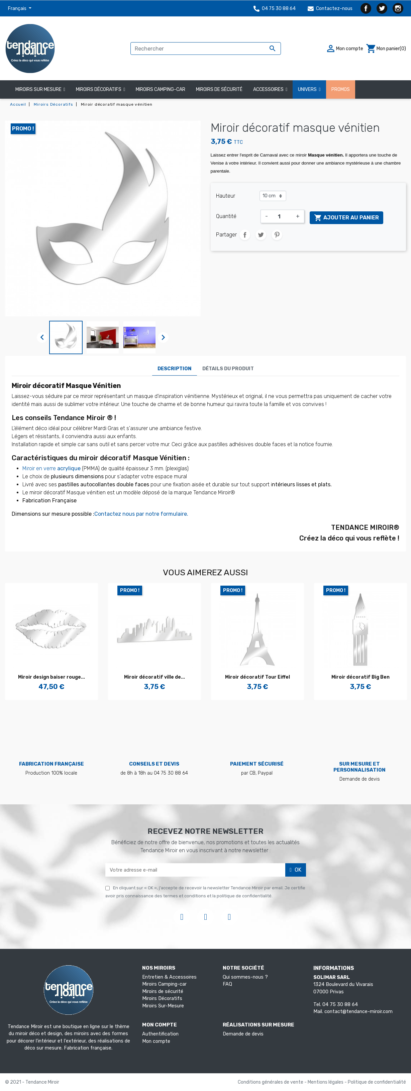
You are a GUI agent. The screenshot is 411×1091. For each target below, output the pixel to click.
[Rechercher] (205, 48)
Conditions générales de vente (271, 1082)
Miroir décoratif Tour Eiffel (257, 677)
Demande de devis (243, 1034)
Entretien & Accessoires (169, 977)
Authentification (160, 1034)
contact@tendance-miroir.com (358, 1011)
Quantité (226, 216)
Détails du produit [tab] (228, 369)
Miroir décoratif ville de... (154, 677)
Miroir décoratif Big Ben (360, 677)
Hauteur (225, 196)
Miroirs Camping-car (164, 984)
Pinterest (277, 234)
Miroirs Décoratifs (162, 998)
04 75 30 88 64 (274, 8)
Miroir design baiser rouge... (51, 677)
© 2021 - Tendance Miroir (32, 1082)
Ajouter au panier (346, 218)
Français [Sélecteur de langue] (17, 8)
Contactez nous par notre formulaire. (141, 514)
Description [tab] (175, 369)
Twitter (382, 8)
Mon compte (156, 1041)
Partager (244, 234)
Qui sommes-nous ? (245, 977)
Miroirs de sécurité (162, 991)
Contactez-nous (330, 8)
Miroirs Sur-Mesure (163, 1006)
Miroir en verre (51, 468)
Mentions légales (326, 1082)
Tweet (260, 234)
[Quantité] (282, 216)
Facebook (366, 8)
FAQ (227, 984)
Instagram (398, 8)
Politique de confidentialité (377, 1082)
